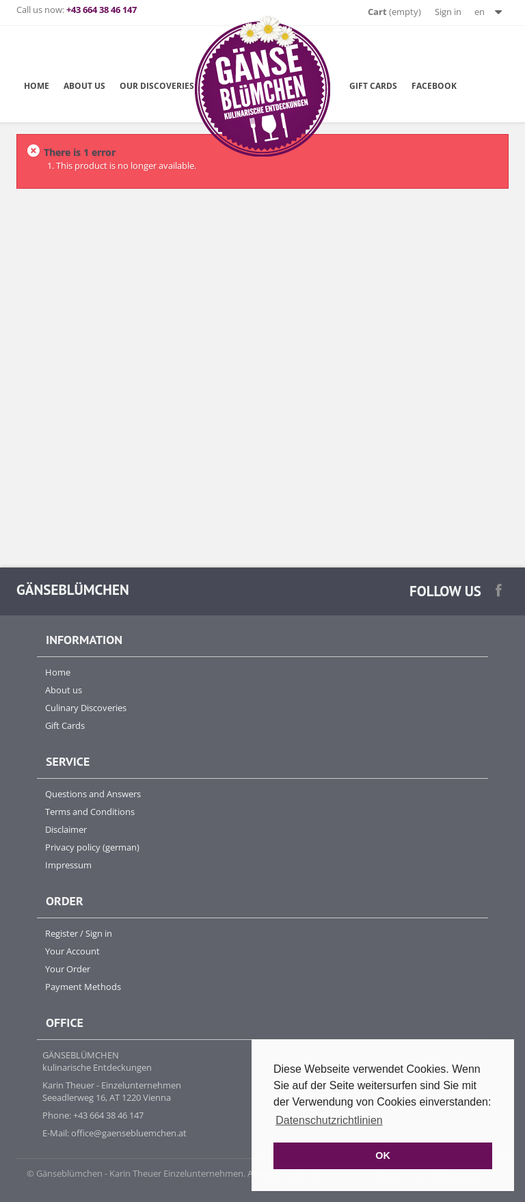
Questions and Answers (93, 794)
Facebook (434, 85)
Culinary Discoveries (85, 708)
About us (63, 690)
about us (84, 85)
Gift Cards (373, 85)
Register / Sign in (78, 933)
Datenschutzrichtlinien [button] (329, 1120)
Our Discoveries (157, 85)
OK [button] (382, 1155)
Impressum (68, 865)
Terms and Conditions (90, 811)
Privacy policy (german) (92, 847)
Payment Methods (83, 986)
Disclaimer (66, 829)
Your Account (72, 951)
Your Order (67, 969)
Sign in (448, 11)
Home (36, 85)
